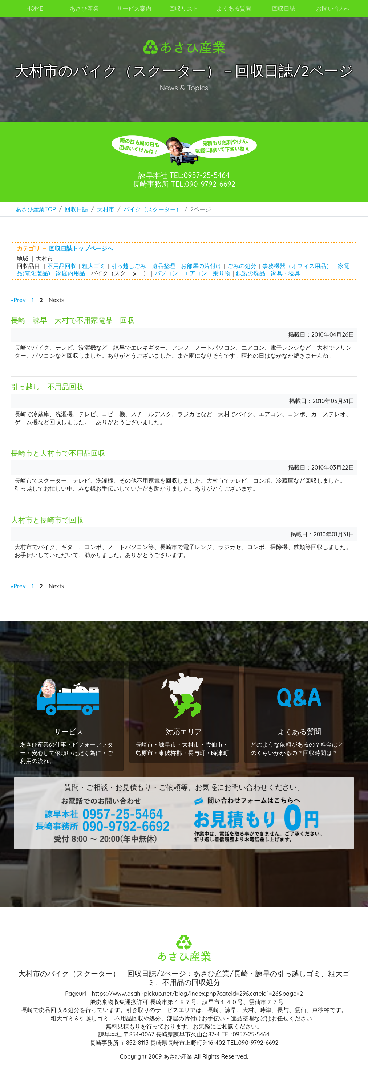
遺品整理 (163, 265)
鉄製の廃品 (250, 273)
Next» (56, 300)
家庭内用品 (70, 273)
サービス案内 (134, 8)
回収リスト (183, 8)
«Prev (18, 300)
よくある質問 (234, 8)
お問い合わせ (333, 8)
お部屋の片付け (201, 265)
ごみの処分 (241, 265)
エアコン (195, 273)
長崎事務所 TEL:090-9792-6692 (184, 183)
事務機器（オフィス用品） (297, 265)
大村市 (105, 209)
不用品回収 (61, 265)
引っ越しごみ (128, 265)
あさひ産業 (84, 8)
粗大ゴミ (93, 265)
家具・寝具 (285, 273)
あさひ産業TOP (36, 209)
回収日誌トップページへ (81, 248)
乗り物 (221, 273)
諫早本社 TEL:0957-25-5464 (184, 175)
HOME (34, 8)
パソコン (166, 273)
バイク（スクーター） (153, 209)
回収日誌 (76, 209)
